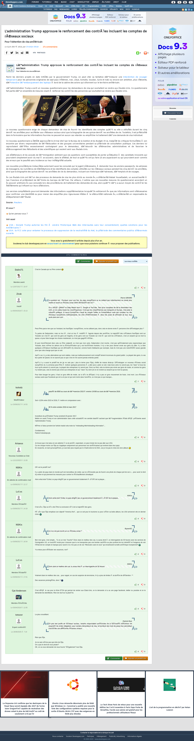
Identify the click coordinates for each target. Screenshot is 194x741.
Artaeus (19, 448)
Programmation (93, 6)
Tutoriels (47, 2)
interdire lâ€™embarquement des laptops (31, 84)
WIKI (122, 9)
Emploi (95, 2)
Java (66, 6)
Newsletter (83, 2)
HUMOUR (135, 9)
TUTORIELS (47, 9)
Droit (116, 2)
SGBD (104, 6)
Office (111, 6)
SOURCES (104, 9)
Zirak (19, 299)
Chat (72, 2)
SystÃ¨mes (129, 6)
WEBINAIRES (64, 9)
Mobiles (119, 6)
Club (124, 2)
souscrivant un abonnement (61, 245)
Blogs (64, 2)
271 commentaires (50, 49)
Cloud (40, 6)
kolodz (19, 392)
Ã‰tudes (106, 2)
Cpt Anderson (19, 596)
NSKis (19, 472)
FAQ (56, 2)
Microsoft (59, 6)
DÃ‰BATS (114, 9)
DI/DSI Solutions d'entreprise (24, 6)
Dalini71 (19, 275)
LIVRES (74, 9)
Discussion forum (172, 113)
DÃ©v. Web (75, 6)
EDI (83, 6)
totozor (19, 620)
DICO (128, 9)
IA (46, 6)
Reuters (18, 204)
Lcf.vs (19, 497)
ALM (51, 6)
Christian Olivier (32, 48)
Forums (35, 2)
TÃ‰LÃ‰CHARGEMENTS (88, 9)
